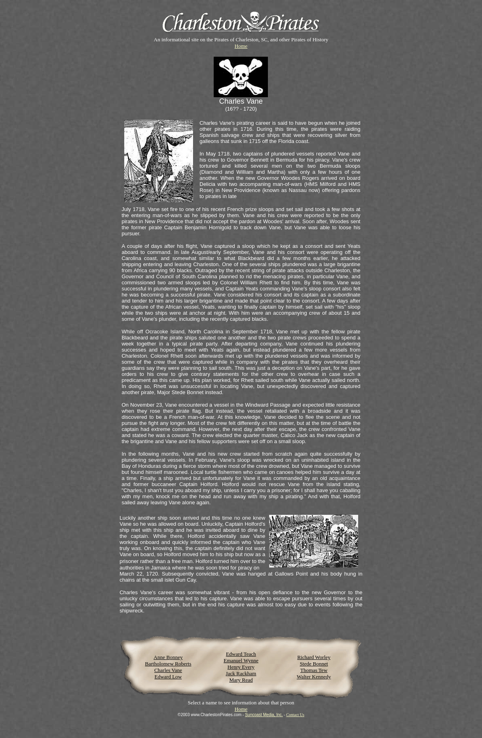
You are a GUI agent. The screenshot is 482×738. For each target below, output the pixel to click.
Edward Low (168, 677)
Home (241, 46)
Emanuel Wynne (240, 660)
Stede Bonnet (314, 664)
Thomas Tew (313, 670)
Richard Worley (313, 657)
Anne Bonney (168, 657)
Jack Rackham (241, 673)
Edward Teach (241, 654)
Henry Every (241, 667)
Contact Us (295, 714)
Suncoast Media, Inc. (263, 714)
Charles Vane (168, 670)
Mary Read (241, 680)
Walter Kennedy (314, 677)
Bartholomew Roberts (168, 664)
